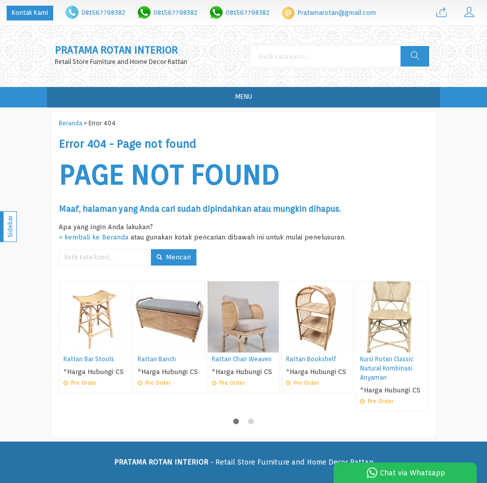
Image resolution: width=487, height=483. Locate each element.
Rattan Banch (157, 359)
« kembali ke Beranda (93, 237)
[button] (415, 56)
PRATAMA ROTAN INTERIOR (116, 50)
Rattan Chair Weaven (242, 359)
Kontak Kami (30, 12)
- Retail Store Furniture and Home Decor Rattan (243, 462)
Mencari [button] (174, 257)
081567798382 (103, 12)
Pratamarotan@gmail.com (337, 12)
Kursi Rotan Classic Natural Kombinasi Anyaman (386, 368)
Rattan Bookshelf (311, 359)
